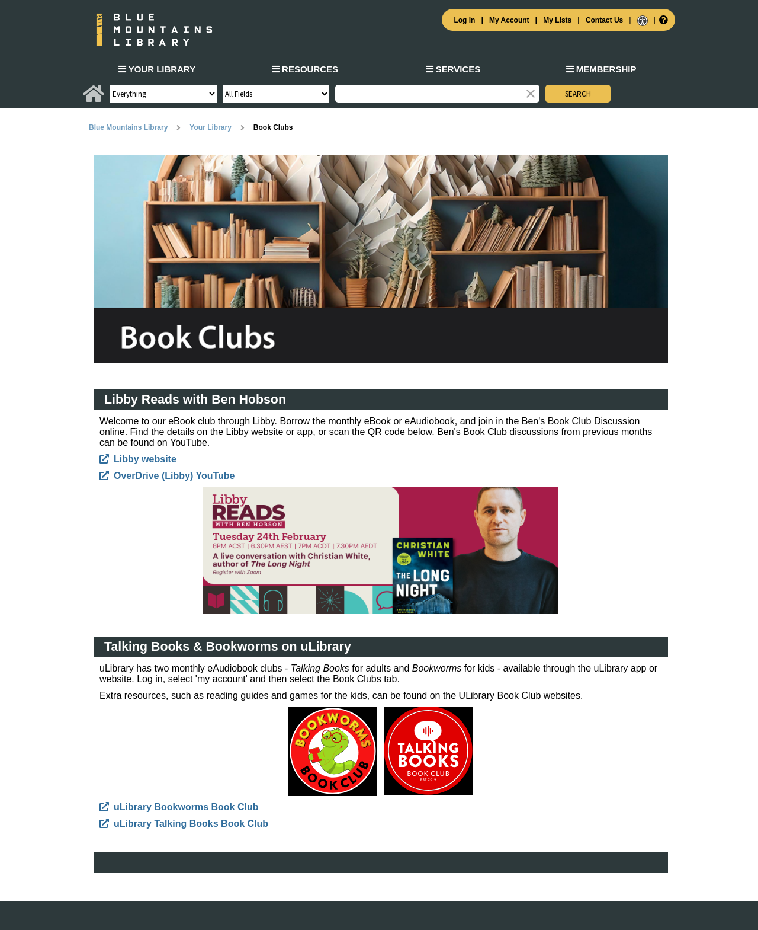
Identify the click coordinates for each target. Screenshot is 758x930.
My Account (509, 20)
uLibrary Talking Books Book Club (191, 824)
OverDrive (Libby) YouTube (174, 476)
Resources (305, 69)
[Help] (662, 19)
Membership (601, 69)
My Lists (557, 20)
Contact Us (604, 20)
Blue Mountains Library (128, 127)
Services (453, 69)
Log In (464, 20)
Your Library (157, 69)
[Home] (93, 98)
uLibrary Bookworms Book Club (186, 807)
